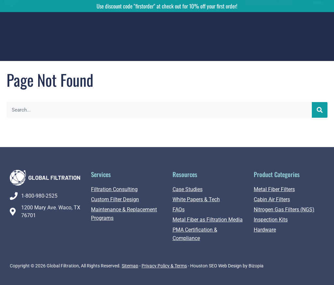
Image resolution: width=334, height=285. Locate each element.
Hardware (265, 230)
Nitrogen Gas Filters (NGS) (284, 209)
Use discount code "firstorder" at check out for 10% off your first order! (167, 6)
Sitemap (130, 265)
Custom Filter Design (115, 199)
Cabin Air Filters (272, 199)
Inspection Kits (271, 220)
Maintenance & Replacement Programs (124, 213)
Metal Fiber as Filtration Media (208, 220)
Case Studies (188, 189)
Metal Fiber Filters (274, 189)
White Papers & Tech (196, 199)
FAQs (179, 209)
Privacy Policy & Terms (164, 265)
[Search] (319, 110)
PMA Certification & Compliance (195, 234)
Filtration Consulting (114, 189)
